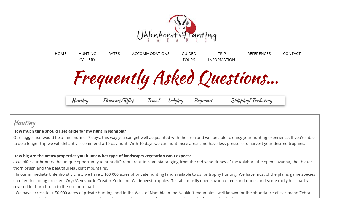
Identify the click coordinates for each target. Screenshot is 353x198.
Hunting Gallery (87, 56)
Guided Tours (189, 56)
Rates (114, 53)
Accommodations (151, 53)
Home (60, 53)
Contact (292, 53)
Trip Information (221, 56)
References (259, 53)
